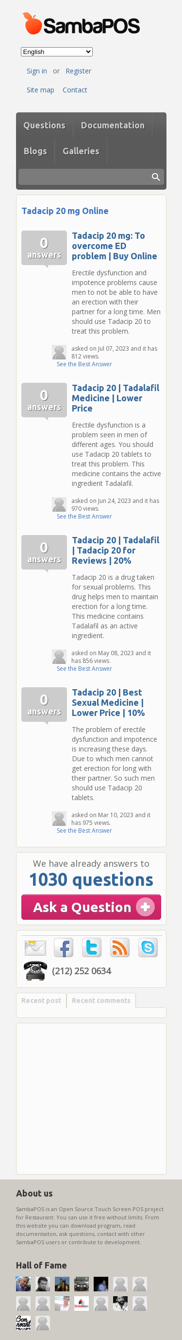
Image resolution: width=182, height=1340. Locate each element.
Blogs (35, 151)
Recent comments (101, 1000)
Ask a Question (82, 906)
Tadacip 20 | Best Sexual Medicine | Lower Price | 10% (108, 702)
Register (78, 70)
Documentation (113, 125)
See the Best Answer (84, 364)
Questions (44, 125)
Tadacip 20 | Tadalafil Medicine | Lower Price (115, 398)
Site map (40, 89)
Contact (75, 89)
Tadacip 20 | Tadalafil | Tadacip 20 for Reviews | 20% (115, 550)
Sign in (37, 70)
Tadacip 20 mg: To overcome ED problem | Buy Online (114, 246)
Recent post (41, 1000)
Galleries (81, 151)
